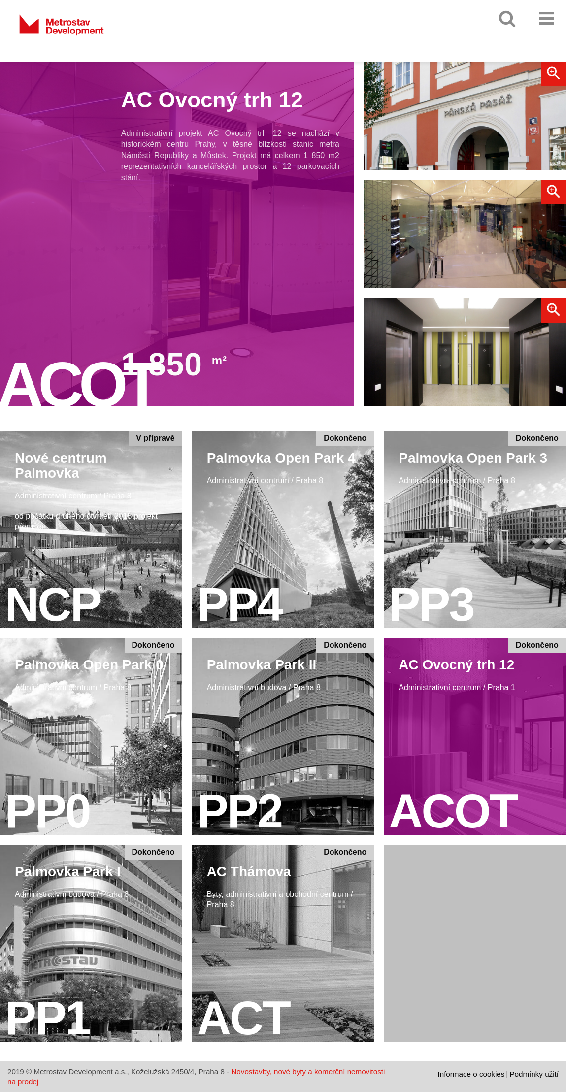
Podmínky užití (534, 1074)
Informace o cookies (470, 1074)
